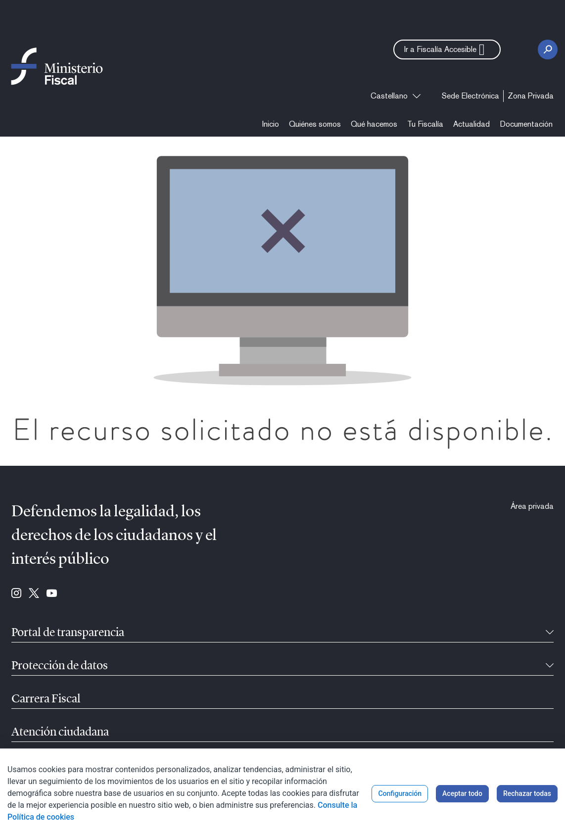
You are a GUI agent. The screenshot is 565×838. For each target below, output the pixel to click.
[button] (447, 49)
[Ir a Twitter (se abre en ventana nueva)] (34, 594)
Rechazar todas (527, 793)
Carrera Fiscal (46, 699)
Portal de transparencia (67, 633)
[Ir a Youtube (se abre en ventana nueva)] (52, 594)
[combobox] (396, 96)
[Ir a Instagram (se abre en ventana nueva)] (16, 594)
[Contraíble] (550, 633)
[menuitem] (470, 96)
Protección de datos (59, 666)
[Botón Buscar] (548, 49)
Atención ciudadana (60, 733)
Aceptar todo (462, 793)
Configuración (400, 793)
